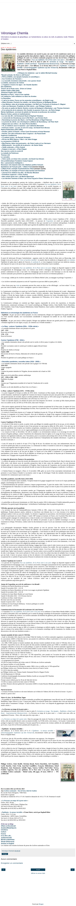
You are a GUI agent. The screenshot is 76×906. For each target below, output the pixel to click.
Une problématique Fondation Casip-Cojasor (17, 161)
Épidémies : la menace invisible (42, 730)
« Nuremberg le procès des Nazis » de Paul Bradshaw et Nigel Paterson (26, 120)
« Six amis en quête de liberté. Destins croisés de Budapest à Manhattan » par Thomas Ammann (35, 108)
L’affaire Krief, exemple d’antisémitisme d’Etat (17, 168)
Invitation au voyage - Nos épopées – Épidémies (51, 711)
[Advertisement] (38, 16)
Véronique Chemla (14, 33)
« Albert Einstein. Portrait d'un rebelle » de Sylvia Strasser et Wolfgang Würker (29, 102)
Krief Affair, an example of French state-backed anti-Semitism (23, 170)
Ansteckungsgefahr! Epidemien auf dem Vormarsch (41, 67)
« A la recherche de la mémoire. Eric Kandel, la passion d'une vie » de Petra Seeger (30, 110)
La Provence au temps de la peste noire (14, 719)
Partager (5, 854)
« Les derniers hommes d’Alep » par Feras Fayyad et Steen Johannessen (27, 178)
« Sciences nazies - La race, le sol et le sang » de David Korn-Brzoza (25, 128)
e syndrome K (35, 262)
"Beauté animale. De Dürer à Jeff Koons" (15, 75)
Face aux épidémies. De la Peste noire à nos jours (48, 60)
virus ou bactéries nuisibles (28, 260)
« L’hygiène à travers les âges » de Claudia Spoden (19, 85)
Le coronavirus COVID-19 (10, 141)
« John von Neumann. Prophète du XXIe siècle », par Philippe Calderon (26, 106)
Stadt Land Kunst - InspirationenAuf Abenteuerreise (42, 63)
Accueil (38, 869)
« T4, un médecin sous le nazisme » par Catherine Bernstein (22, 126)
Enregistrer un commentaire (12, 863)
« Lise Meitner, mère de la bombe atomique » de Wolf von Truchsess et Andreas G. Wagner (33, 104)
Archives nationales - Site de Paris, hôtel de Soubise (20, 791)
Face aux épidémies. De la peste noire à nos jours (25, 611)
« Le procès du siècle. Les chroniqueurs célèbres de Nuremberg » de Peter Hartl (30, 122)
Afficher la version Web (38, 873)
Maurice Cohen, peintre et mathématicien (15, 114)
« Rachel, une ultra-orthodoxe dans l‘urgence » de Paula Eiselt (23, 133)
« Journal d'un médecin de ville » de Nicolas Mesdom (20, 172)
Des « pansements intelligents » (12, 163)
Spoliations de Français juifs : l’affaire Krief (16, 167)
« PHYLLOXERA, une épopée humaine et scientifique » (20, 77)
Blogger (41, 904)
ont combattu (71, 260)
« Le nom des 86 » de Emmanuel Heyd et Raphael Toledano (22, 116)
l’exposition (49, 221)
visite (17, 285)
